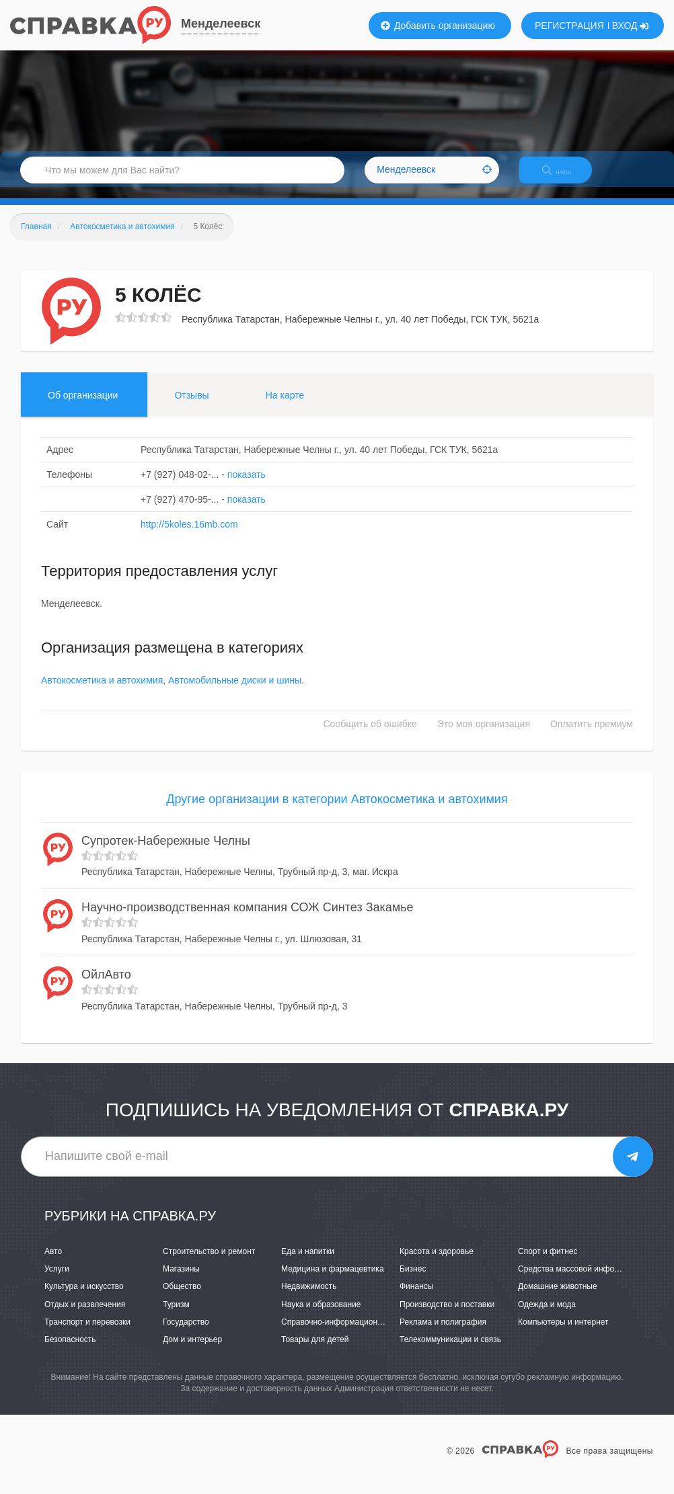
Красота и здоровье (437, 1263)
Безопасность (70, 1351)
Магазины (181, 1281)
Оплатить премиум (591, 736)
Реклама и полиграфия (443, 1333)
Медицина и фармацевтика (332, 1281)
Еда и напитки (307, 1263)
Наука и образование (321, 1316)
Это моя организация (483, 736)
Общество (182, 1298)
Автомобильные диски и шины (234, 692)
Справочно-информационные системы (353, 1333)
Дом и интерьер (192, 1351)
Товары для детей (314, 1351)
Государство (186, 1333)
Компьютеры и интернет (563, 1333)
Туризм (176, 1316)
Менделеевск (220, 23)
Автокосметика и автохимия (102, 692)
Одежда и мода (547, 1316)
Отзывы (191, 406)
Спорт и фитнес (548, 1263)
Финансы (416, 1298)
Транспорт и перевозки (87, 1333)
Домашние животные (557, 1298)
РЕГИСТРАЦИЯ (569, 25)
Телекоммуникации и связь (450, 1351)
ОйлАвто (106, 986)
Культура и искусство (84, 1298)
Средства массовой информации (580, 1281)
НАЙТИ (566, 177)
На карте (285, 406)
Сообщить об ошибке (370, 736)
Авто (53, 1263)
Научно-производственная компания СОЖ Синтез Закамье (247, 919)
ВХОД (630, 25)
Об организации (83, 406)
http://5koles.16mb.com (189, 535)
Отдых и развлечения (84, 1316)
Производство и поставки (447, 1316)
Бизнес (413, 1281)
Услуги (56, 1281)
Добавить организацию (438, 25)
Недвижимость (309, 1298)
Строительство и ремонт (209, 1263)
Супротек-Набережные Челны (165, 852)
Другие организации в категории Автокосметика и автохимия (336, 811)
